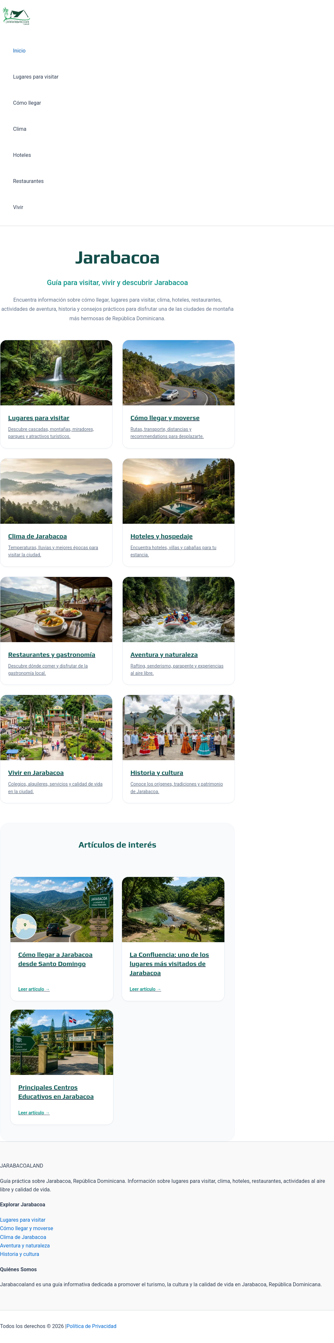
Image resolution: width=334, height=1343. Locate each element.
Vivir (18, 207)
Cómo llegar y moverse (26, 1228)
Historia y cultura (19, 1254)
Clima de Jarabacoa (23, 1237)
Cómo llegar (27, 103)
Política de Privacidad (91, 1326)
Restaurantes (28, 181)
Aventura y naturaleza (25, 1246)
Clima (19, 129)
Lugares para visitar (35, 77)
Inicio (19, 51)
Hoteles (22, 155)
